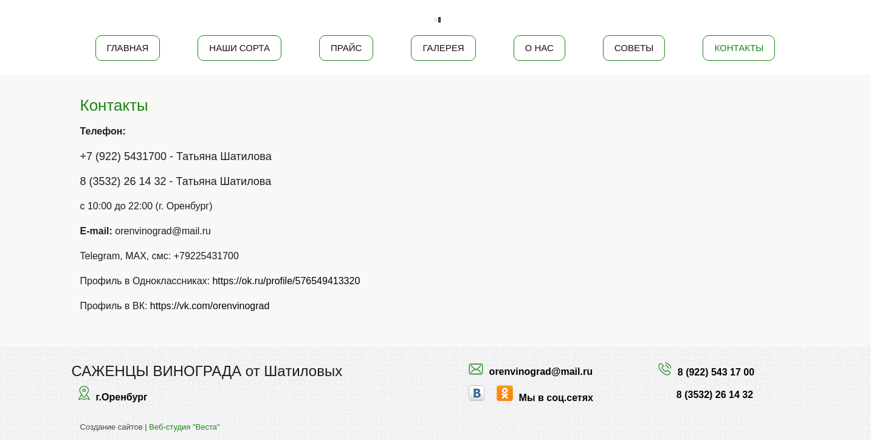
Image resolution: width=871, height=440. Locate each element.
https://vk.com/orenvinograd (210, 306)
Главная (128, 48)
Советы (634, 48)
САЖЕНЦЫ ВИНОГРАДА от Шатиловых (207, 371)
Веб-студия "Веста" (184, 426)
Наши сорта (239, 48)
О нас (539, 48)
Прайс (346, 48)
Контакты (738, 48)
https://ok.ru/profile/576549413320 (286, 281)
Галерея (443, 48)
